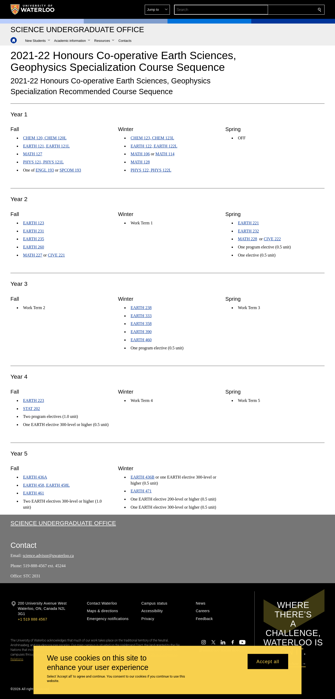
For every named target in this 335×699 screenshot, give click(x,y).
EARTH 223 (33, 400)
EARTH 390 (141, 331)
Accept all (267, 661)
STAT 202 (31, 408)
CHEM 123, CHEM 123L (152, 138)
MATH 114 (164, 154)
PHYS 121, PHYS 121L (43, 162)
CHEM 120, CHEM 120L (44, 138)
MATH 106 (140, 154)
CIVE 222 (272, 239)
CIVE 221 (56, 255)
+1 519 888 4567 (32, 619)
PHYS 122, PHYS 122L (151, 170)
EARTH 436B (142, 477)
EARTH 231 (33, 231)
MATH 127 (32, 154)
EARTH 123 (33, 222)
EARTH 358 (141, 323)
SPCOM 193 (70, 170)
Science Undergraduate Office (63, 523)
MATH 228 (247, 239)
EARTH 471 (141, 491)
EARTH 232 (248, 231)
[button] (281, 9)
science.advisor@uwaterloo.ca (48, 555)
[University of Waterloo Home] (32, 9)
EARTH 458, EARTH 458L (46, 485)
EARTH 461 (33, 493)
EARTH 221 (248, 222)
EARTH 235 (33, 239)
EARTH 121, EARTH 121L (46, 146)
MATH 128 (140, 162)
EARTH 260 (33, 247)
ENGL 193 (45, 170)
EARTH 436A (35, 477)
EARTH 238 (141, 307)
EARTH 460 (141, 340)
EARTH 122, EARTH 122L (154, 146)
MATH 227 (32, 255)
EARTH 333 (141, 315)
